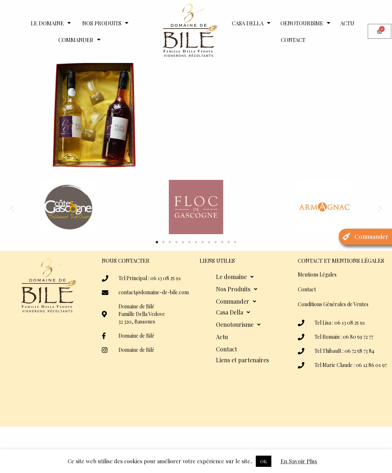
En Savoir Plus (298, 461)
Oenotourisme (305, 23)
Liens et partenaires (242, 382)
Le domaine (51, 23)
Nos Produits (105, 23)
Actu (347, 23)
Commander (79, 39)
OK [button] (263, 461)
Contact (293, 39)
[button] (11, 230)
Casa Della (251, 23)
